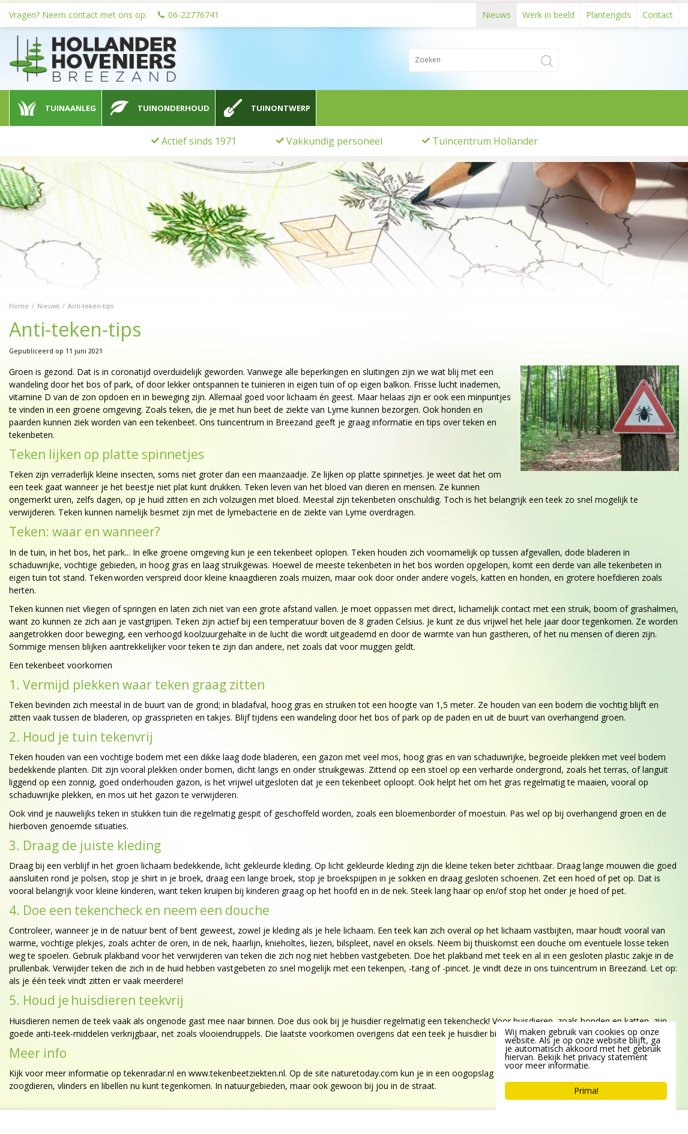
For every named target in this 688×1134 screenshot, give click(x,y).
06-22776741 (193, 11)
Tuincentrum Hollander (485, 141)
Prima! (586, 1090)
